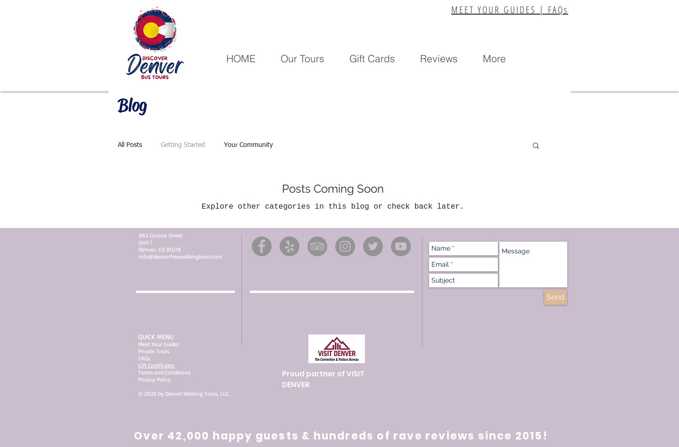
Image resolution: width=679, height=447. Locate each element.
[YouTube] (401, 246)
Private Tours (153, 351)
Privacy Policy (154, 379)
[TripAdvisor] (317, 246)
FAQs (144, 358)
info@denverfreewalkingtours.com (180, 256)
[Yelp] (289, 246)
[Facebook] (262, 246)
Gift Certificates (156, 365)
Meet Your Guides (158, 344)
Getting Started (183, 145)
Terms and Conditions (164, 372)
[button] (302, 59)
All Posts (130, 145)
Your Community (248, 145)
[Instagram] (345, 246)
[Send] (555, 297)
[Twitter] (373, 246)
